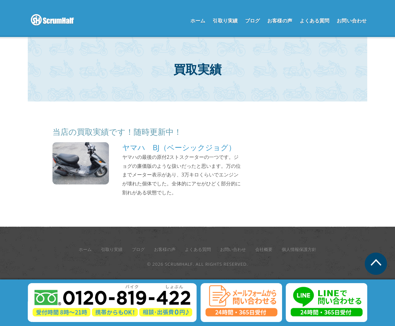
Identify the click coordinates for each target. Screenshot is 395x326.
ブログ (252, 20)
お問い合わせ (352, 20)
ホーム (197, 20)
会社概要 (263, 249)
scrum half (56, 20)
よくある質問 (315, 20)
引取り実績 (225, 20)
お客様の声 (279, 20)
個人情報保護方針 (299, 249)
